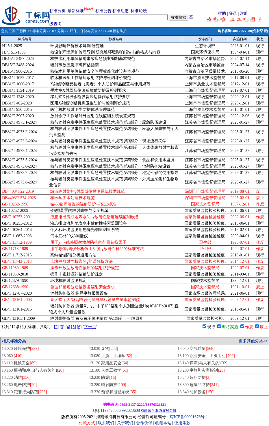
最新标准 (76, 11)
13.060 (12, 356)
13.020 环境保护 (20, 348)
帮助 (222, 13)
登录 (233, 13)
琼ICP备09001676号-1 (189, 417)
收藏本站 (163, 423)
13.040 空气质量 (195, 348)
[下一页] (90, 327)
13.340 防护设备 (195, 392)
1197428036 (110, 410)
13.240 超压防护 (193, 377)
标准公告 (103, 11)
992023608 (131, 410)
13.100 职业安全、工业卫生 (206, 356)
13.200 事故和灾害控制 (201, 370)
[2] (56, 327)
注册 (244, 13)
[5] (73, 327)
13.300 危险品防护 (197, 385)
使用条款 (182, 423)
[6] (79, 327)
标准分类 (57, 11)
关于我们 (125, 423)
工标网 (21, 31)
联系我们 (106, 423)
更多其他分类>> (253, 341)
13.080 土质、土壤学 (110, 356)
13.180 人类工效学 (108, 370)
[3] (62, 327)
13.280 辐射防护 (107, 385)
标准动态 (120, 11)
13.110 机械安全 (19, 363)
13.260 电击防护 (19, 385)
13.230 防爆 (102, 377)
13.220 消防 (16, 377)
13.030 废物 (103, 348)
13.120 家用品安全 (108, 363)
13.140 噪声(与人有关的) (202, 363)
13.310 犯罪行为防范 (24, 392)
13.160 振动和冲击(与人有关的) (33, 370)
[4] (67, 327)
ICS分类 (58, 31)
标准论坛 (139, 11)
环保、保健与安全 (84, 31)
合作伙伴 (144, 423)
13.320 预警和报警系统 (112, 392)
